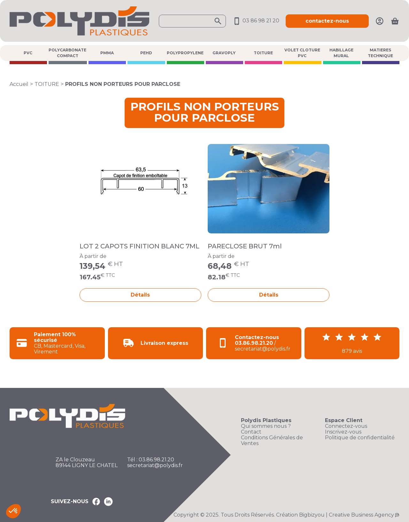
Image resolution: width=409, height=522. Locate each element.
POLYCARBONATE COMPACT (67, 53)
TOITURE (263, 52)
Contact (251, 432)
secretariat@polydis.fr (155, 465)
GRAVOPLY (223, 52)
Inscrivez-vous (343, 432)
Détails (140, 295)
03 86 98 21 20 (255, 21)
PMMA (107, 52)
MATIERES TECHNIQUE (380, 53)
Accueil (19, 84)
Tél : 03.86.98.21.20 (150, 460)
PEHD (146, 52)
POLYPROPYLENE (185, 52)
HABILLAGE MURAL (341, 53)
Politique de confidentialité (360, 438)
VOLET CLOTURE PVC (302, 53)
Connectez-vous (346, 426)
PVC (28, 52)
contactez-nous (327, 21)
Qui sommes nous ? (266, 426)
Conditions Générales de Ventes (272, 440)
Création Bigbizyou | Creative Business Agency (335, 515)
